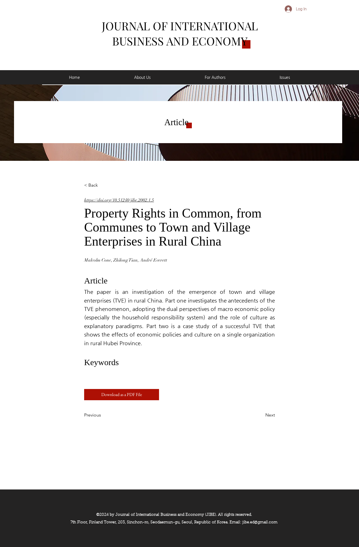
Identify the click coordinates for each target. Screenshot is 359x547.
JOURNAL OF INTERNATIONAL (180, 25)
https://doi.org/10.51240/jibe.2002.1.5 (119, 200)
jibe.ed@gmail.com (259, 523)
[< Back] (102, 185)
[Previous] (102, 415)
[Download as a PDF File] (121, 394)
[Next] (261, 415)
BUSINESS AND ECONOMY (180, 40)
